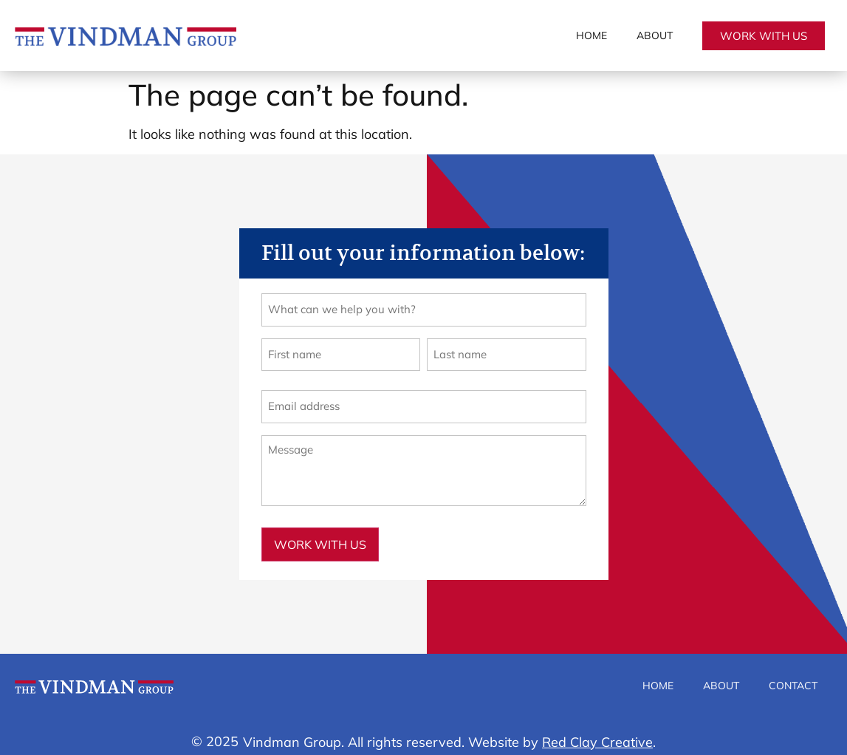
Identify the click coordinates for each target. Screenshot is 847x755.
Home (591, 35)
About (655, 35)
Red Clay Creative (597, 730)
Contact (793, 673)
